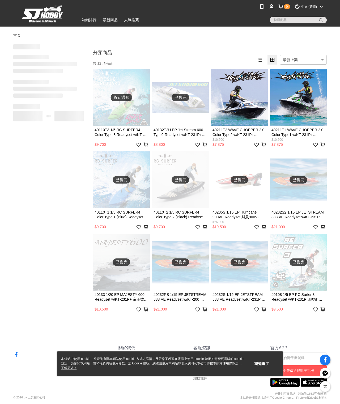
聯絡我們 (200, 379)
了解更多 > (68, 368)
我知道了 (261, 364)
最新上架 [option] (290, 60)
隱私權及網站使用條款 (109, 363)
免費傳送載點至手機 (298, 371)
